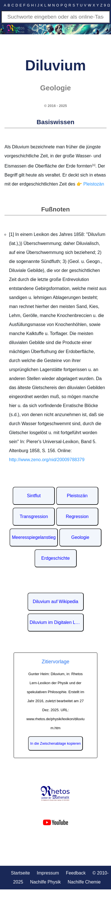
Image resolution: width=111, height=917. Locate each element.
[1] (93, 164)
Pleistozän (77, 495)
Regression (77, 516)
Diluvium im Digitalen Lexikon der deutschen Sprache (57, 622)
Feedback (75, 873)
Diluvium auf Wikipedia (55, 601)
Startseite (20, 873)
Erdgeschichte (55, 558)
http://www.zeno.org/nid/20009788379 (47, 459)
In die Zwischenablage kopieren (55, 743)
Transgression (34, 516)
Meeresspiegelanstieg (34, 537)
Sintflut (34, 495)
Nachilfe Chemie (84, 882)
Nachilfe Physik (45, 882)
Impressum (48, 873)
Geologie (80, 537)
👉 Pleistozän (90, 184)
